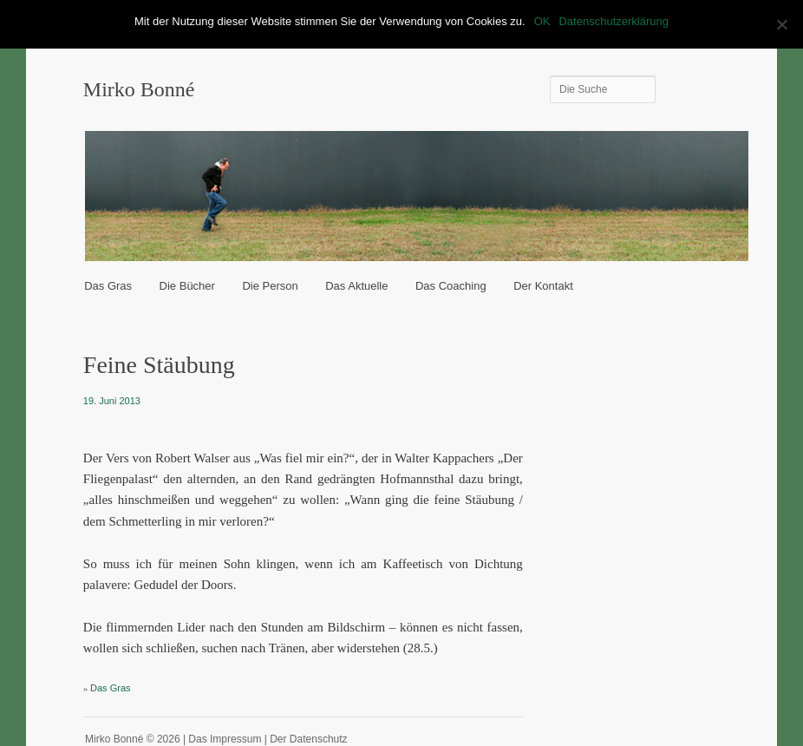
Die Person (269, 285)
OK (542, 21)
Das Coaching (450, 285)
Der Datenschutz (308, 739)
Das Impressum (224, 739)
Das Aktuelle (356, 285)
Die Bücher (187, 285)
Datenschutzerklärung (613, 21)
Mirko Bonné (139, 89)
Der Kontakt (543, 285)
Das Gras (108, 285)
